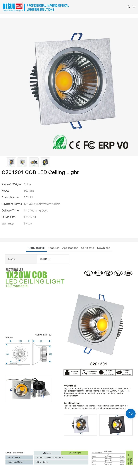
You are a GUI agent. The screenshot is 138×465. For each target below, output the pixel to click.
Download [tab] (103, 247)
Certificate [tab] (87, 247)
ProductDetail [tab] (36, 247)
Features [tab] (53, 247)
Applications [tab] (70, 247)
